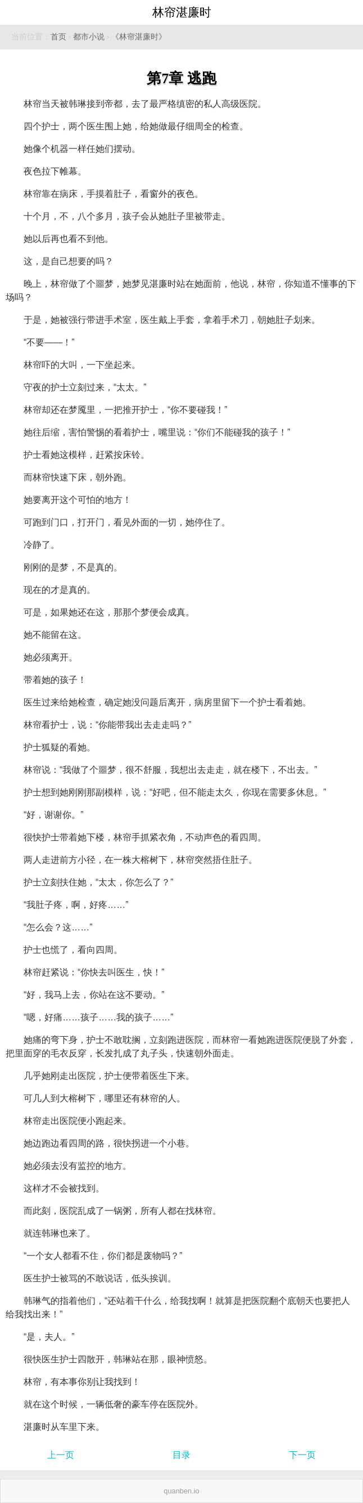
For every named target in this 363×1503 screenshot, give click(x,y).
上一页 (60, 1455)
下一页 (302, 1455)
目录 (181, 1455)
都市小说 (89, 37)
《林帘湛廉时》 (138, 37)
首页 (58, 37)
